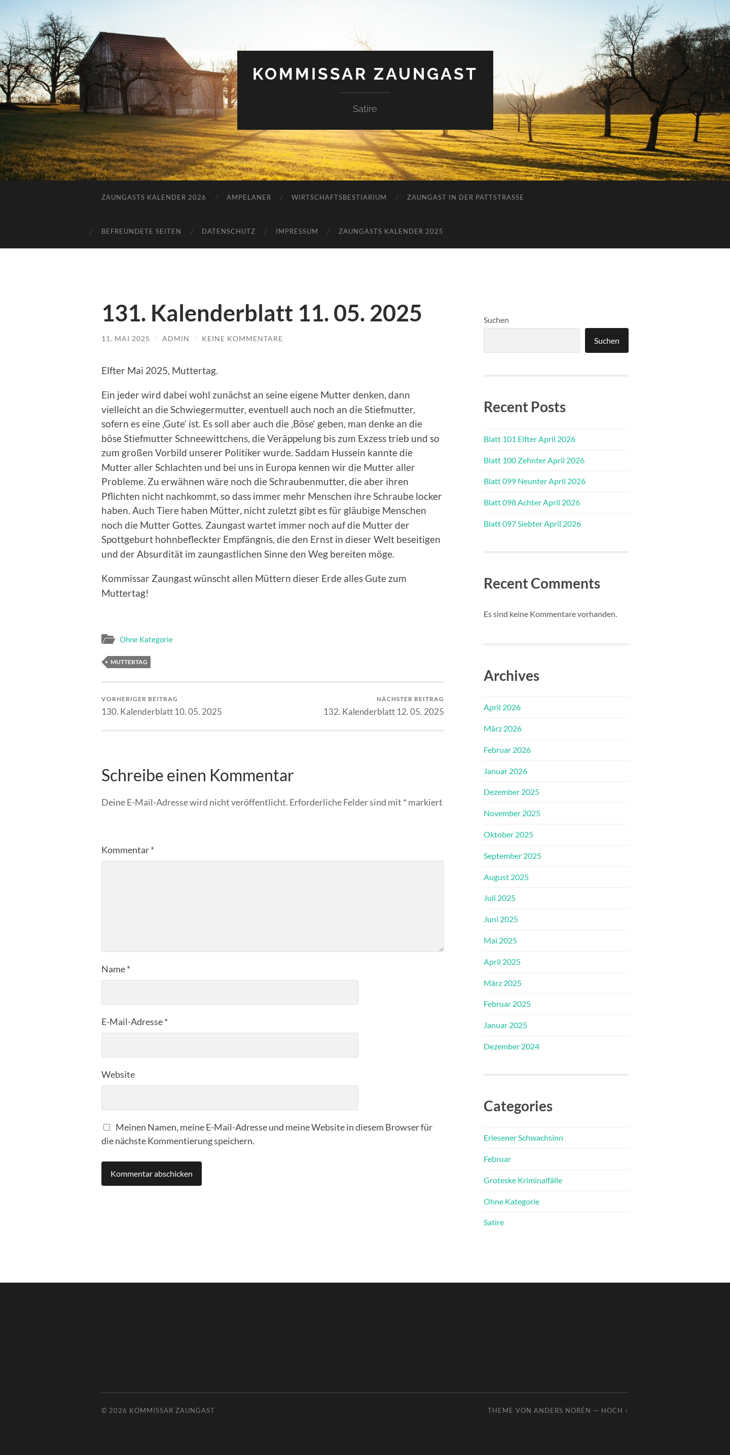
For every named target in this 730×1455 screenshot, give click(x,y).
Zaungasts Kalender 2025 (391, 231)
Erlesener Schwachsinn (523, 1137)
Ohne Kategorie (146, 639)
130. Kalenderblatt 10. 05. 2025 (161, 706)
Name (115, 968)
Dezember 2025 (511, 791)
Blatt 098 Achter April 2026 (532, 502)
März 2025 (503, 983)
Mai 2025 (500, 940)
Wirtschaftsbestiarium (339, 197)
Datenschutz (229, 231)
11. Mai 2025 (125, 338)
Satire (494, 1222)
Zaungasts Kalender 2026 (153, 197)
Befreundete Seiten (141, 231)
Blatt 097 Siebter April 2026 (532, 523)
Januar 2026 (505, 771)
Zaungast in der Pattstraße (465, 197)
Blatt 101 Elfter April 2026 (529, 439)
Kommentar (127, 849)
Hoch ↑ (615, 1410)
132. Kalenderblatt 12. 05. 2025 (383, 706)
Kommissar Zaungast (365, 73)
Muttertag (129, 662)
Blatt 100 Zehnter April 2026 (534, 460)
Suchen (496, 319)
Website (118, 1074)
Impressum (297, 231)
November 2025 (512, 813)
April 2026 (502, 707)
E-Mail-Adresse (134, 1021)
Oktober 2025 (508, 834)
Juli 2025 (500, 897)
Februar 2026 (507, 749)
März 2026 (503, 728)
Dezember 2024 (511, 1046)
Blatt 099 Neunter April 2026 (535, 481)
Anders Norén (562, 1410)
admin (176, 338)
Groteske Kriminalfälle (523, 1180)
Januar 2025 (505, 1025)
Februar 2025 (507, 1003)
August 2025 (506, 877)
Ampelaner (249, 197)
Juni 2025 (501, 919)
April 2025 (502, 961)
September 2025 (512, 855)
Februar (497, 1158)
